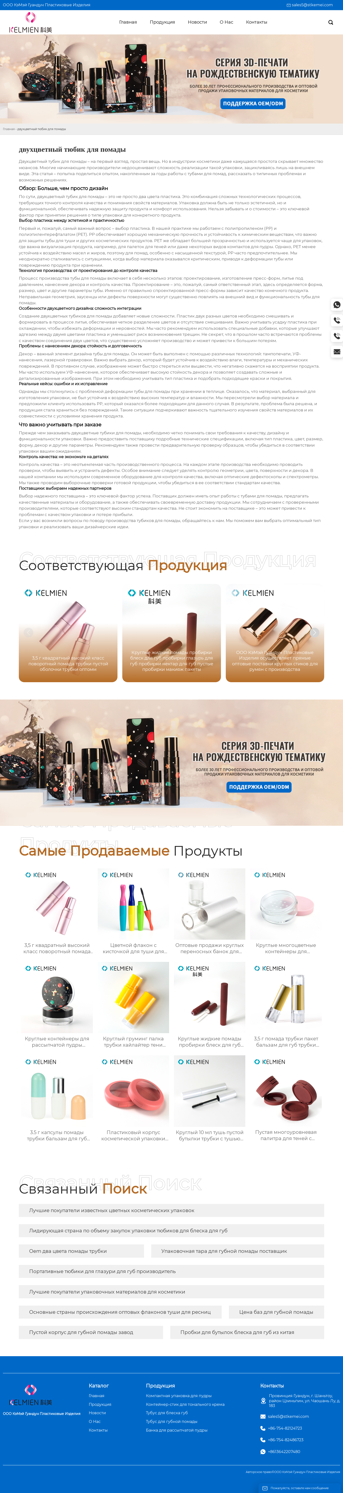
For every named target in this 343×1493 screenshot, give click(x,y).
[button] (314, 632)
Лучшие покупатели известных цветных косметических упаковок (111, 1210)
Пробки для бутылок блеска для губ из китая (237, 1332)
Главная (9, 129)
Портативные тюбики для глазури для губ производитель (102, 1271)
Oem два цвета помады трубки (68, 1251)
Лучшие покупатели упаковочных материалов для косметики (107, 1292)
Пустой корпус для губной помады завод (81, 1332)
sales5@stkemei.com (312, 5)
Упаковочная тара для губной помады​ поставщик (224, 1251)
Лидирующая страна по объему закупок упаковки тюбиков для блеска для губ (128, 1231)
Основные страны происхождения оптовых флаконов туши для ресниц (120, 1312)
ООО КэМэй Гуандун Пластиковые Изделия (46, 5)
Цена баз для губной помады (276, 1312)
